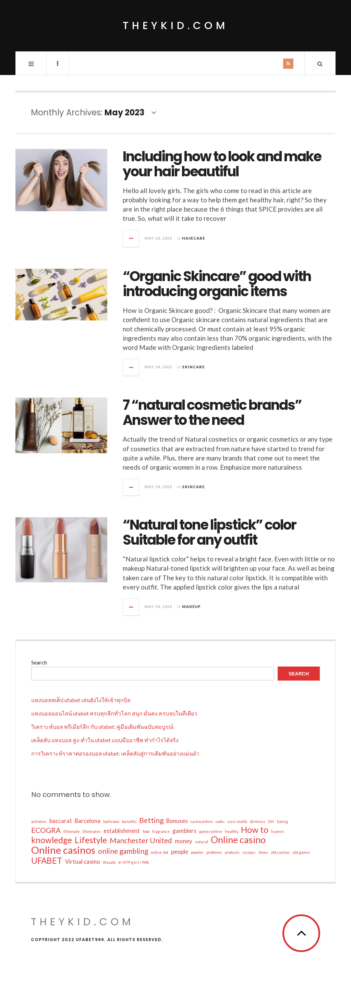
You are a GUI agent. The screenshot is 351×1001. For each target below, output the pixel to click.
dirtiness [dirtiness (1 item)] (257, 821)
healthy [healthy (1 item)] (231, 831)
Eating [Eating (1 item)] (282, 821)
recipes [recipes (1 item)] (248, 852)
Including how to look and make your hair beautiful (222, 164)
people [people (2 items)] (179, 851)
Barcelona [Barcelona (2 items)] (87, 820)
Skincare (193, 367)
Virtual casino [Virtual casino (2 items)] (82, 861)
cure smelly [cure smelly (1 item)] (237, 821)
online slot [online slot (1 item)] (159, 852)
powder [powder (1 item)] (197, 852)
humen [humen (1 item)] (277, 831)
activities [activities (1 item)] (39, 821)
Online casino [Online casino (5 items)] (238, 840)
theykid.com (175, 25)
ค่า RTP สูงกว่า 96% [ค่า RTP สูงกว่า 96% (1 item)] (133, 862)
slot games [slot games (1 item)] (301, 852)
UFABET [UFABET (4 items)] (46, 861)
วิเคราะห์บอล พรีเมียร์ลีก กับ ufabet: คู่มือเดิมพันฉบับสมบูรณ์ (102, 726)
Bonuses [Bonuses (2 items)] (177, 820)
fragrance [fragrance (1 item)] (161, 831)
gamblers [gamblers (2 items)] (184, 830)
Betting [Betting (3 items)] (151, 820)
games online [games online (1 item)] (210, 831)
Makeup (191, 606)
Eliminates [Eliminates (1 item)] (92, 831)
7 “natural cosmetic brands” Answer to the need (212, 412)
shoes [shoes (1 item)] (263, 852)
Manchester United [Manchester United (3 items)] (141, 840)
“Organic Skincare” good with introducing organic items (217, 284)
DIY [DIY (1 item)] (271, 821)
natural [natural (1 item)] (201, 841)
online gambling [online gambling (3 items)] (123, 851)
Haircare (193, 238)
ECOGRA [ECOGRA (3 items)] (46, 830)
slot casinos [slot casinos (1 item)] (280, 852)
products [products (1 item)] (232, 852)
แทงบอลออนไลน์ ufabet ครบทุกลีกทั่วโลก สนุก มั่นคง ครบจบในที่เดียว (114, 713)
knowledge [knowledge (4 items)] (51, 840)
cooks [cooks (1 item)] (220, 821)
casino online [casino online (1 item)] (202, 821)
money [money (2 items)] (183, 841)
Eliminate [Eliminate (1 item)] (71, 831)
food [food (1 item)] (146, 831)
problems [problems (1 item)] (214, 852)
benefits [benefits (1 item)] (129, 821)
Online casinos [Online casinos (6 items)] (63, 850)
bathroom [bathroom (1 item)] (111, 821)
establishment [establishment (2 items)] (122, 830)
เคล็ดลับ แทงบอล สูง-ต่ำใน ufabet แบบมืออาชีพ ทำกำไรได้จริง (105, 740)
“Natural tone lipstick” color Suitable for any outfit (209, 532)
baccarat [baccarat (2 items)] (60, 820)
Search (39, 662)
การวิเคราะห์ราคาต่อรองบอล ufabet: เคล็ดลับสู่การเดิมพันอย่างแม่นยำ (115, 753)
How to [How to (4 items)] (254, 830)
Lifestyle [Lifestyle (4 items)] (91, 840)
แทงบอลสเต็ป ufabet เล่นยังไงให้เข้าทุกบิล (81, 700)
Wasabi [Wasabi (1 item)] (109, 862)
